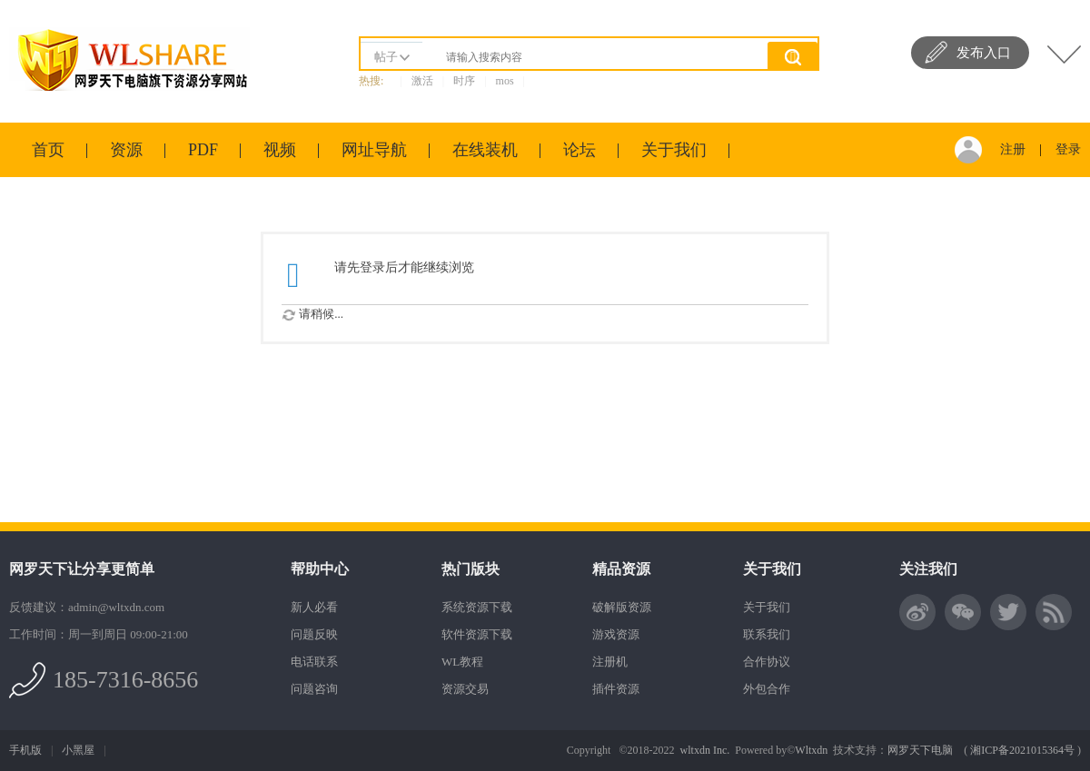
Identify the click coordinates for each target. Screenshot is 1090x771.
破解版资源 (621, 607)
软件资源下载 (476, 634)
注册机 (610, 661)
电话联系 (314, 661)
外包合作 (766, 689)
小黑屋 (78, 750)
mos (505, 80)
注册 (1013, 149)
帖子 (386, 57)
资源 (126, 150)
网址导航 (374, 150)
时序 (464, 80)
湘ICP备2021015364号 (1022, 750)
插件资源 (615, 689)
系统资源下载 (476, 607)
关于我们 (674, 150)
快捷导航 (1064, 54)
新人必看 (314, 607)
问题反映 (314, 634)
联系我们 (766, 634)
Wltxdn (811, 750)
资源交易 (465, 689)
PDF (203, 150)
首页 (48, 150)
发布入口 (983, 52)
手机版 (25, 750)
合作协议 (766, 661)
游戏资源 (615, 634)
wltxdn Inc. (705, 750)
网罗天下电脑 (920, 750)
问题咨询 (314, 689)
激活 (422, 80)
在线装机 (485, 150)
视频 (279, 150)
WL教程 (462, 661)
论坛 (579, 150)
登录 (1068, 149)
